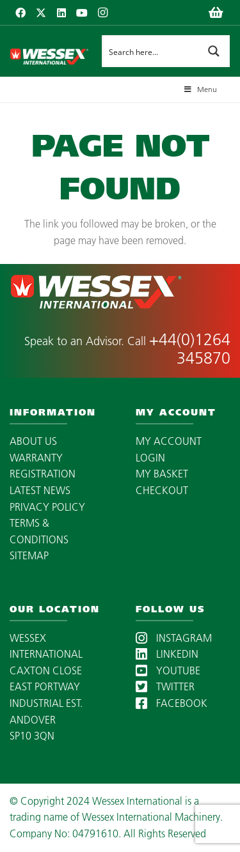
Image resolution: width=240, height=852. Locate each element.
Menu (199, 89)
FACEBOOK (171, 703)
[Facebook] (20, 13)
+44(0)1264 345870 (189, 349)
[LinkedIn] (61, 13)
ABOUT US (33, 441)
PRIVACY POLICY (47, 506)
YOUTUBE (168, 670)
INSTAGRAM (174, 637)
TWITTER (165, 686)
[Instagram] (102, 13)
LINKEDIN (167, 653)
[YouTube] (82, 13)
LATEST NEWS (40, 490)
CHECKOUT (162, 490)
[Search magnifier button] (214, 51)
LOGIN (150, 457)
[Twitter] (41, 13)
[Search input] (150, 51)
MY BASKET (162, 473)
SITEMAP (29, 555)
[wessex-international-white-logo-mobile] (49, 51)
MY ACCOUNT (169, 441)
